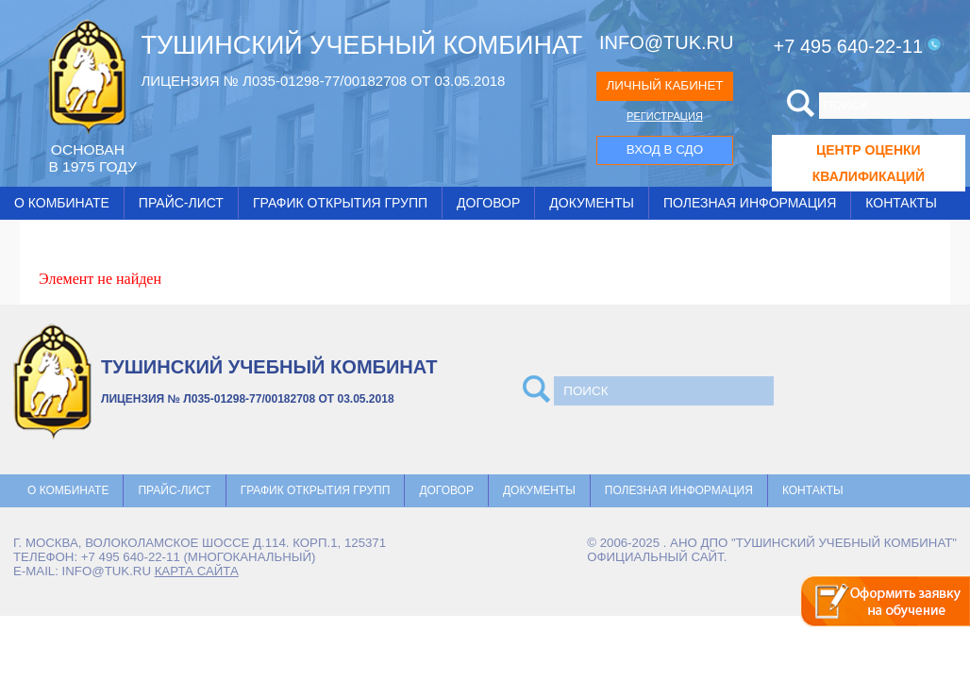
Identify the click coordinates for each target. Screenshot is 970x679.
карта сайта (197, 571)
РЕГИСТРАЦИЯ (665, 116)
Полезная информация (749, 202)
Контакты (901, 202)
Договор (488, 202)
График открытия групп (340, 202)
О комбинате (61, 202)
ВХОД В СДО (665, 149)
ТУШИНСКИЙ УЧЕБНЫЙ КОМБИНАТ (361, 45)
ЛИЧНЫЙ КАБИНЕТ (664, 85)
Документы (591, 202)
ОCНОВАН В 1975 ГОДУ (92, 157)
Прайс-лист (181, 202)
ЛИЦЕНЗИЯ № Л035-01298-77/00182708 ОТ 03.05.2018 (323, 81)
